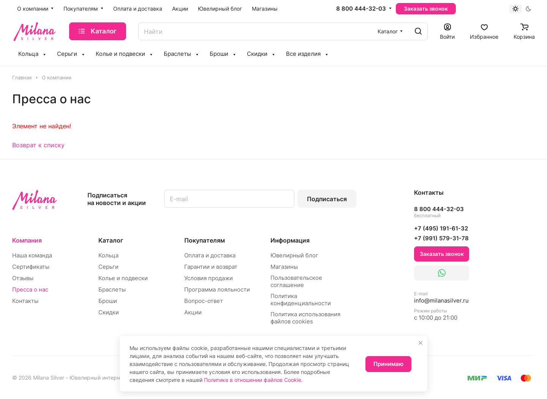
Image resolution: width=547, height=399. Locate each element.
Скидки (108, 312)
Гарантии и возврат (210, 266)
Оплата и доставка (210, 255)
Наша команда (32, 255)
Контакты (25, 300)
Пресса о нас (30, 289)
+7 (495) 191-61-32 (441, 228)
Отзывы (22, 278)
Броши (107, 300)
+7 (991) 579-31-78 (441, 238)
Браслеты (112, 289)
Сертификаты (30, 266)
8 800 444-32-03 (361, 8)
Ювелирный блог (294, 255)
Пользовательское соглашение (296, 281)
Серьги (108, 266)
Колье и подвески (123, 278)
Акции (193, 312)
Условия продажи (208, 278)
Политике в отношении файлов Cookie (252, 380)
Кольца (108, 255)
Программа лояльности (217, 289)
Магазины (284, 266)
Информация (290, 240)
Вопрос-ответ (203, 300)
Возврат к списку (38, 145)
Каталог (110, 240)
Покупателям (204, 240)
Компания (27, 240)
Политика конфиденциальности (300, 299)
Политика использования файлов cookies (305, 318)
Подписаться (327, 199)
